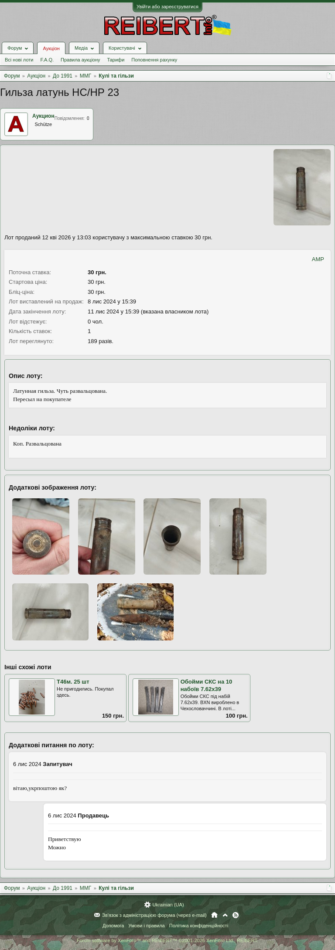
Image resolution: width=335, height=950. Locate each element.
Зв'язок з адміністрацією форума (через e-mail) (154, 915)
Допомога (113, 925)
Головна (214, 915)
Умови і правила (146, 925)
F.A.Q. (47, 59)
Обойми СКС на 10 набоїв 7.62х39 (206, 685)
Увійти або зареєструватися (167, 6)
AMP (318, 259)
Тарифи (116, 59)
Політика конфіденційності (198, 925)
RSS (235, 915)
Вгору (225, 915)
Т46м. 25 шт (73, 681)
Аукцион (43, 116)
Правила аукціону (80, 59)
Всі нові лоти (19, 59)
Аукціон (51, 48)
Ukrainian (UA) (168, 904)
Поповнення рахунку (154, 59)
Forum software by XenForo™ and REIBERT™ (167, 940)
